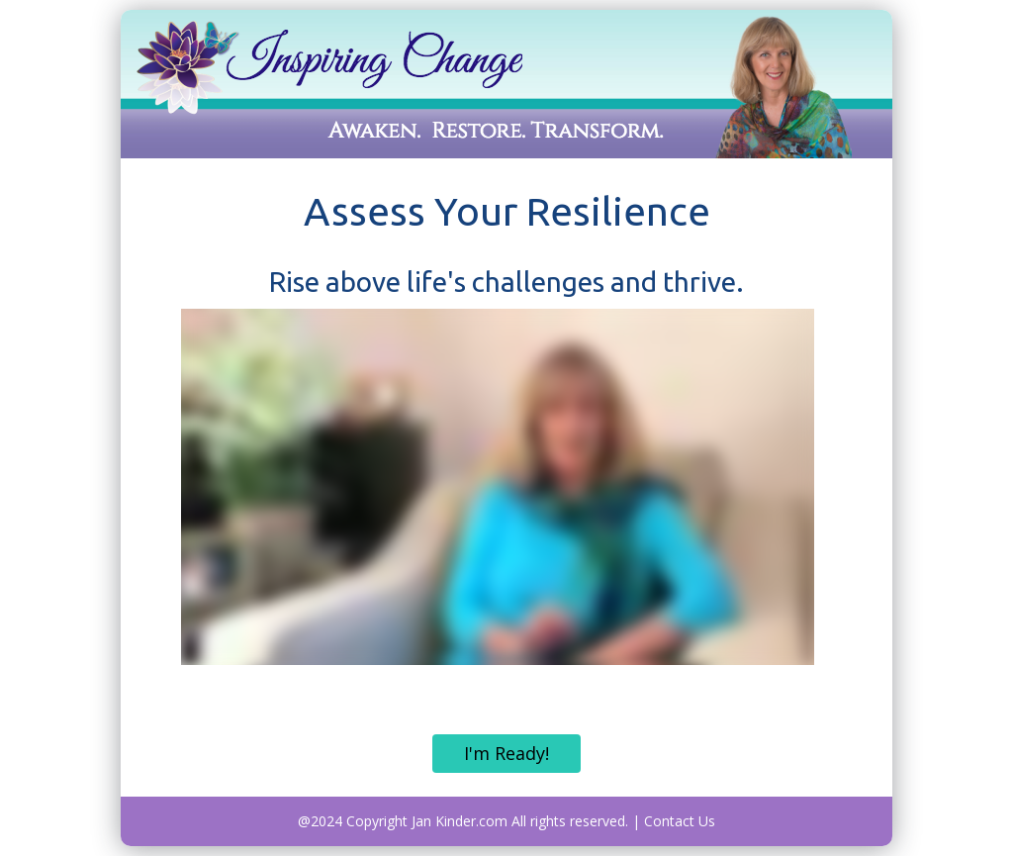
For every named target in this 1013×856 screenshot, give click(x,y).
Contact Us (679, 820)
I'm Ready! (506, 753)
